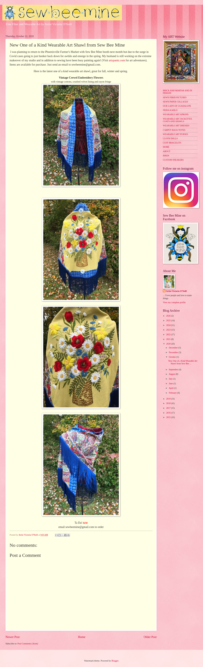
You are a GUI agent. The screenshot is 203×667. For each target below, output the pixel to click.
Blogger (114, 661)
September (174, 369)
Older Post (150, 637)
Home (81, 637)
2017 (168, 408)
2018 (168, 403)
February (173, 393)
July (171, 379)
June (171, 383)
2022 (168, 334)
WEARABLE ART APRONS (176, 114)
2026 (168, 316)
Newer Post (13, 637)
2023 (168, 330)
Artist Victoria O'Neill (176, 291)
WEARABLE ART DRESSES (176, 125)
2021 (168, 339)
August (172, 374)
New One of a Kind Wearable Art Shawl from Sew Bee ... (182, 362)
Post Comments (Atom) (27, 643)
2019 (168, 399)
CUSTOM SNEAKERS (173, 160)
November (174, 352)
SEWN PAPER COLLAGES (175, 102)
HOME (166, 147)
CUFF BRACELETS (172, 143)
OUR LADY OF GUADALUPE (177, 106)
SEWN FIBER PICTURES (174, 97)
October (172, 357)
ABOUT (166, 151)
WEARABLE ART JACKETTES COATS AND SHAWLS (177, 120)
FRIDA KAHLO (170, 110)
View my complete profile (174, 302)
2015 (168, 417)
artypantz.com (117, 60)
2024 (168, 325)
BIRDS (166, 155)
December (173, 348)
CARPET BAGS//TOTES (174, 130)
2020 (168, 344)
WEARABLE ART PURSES (175, 134)
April (171, 388)
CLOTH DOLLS (170, 138)
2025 (168, 320)
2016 (168, 413)
